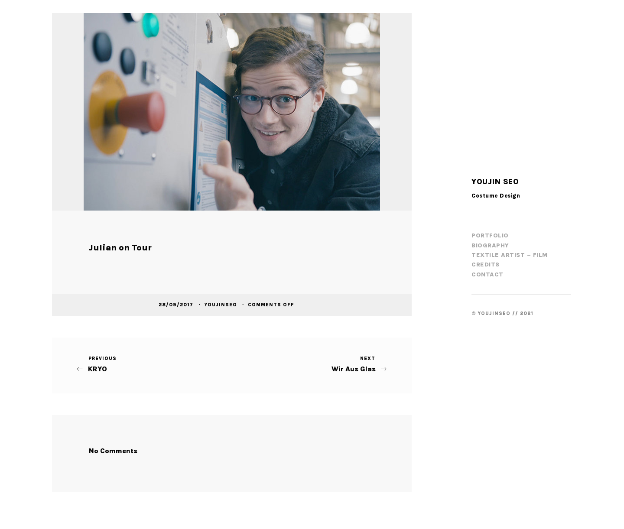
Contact (487, 274)
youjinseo (222, 304)
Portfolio (490, 235)
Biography (490, 245)
